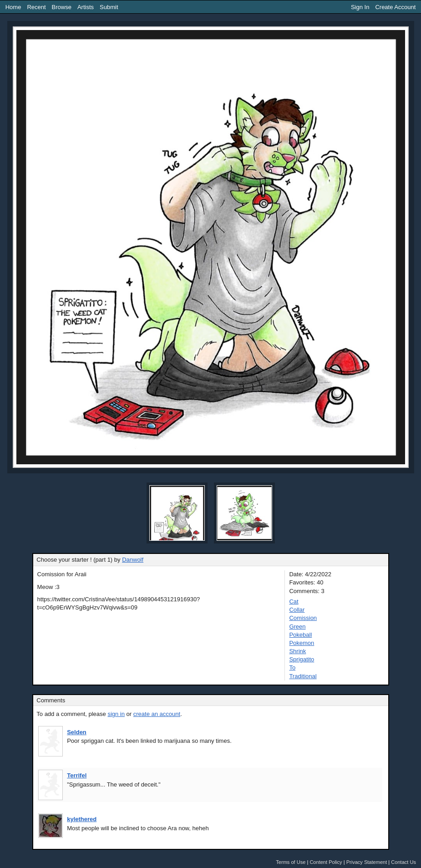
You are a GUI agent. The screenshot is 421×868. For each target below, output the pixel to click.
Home (13, 7)
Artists (85, 7)
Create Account (395, 7)
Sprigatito (301, 659)
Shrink (297, 651)
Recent (36, 7)
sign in (116, 714)
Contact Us (403, 862)
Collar (296, 609)
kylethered (81, 819)
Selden (76, 732)
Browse (61, 7)
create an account (156, 714)
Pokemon (301, 643)
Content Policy (325, 862)
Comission (303, 617)
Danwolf (132, 559)
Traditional (302, 676)
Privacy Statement (366, 862)
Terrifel (76, 775)
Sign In (360, 7)
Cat (293, 601)
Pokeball (300, 634)
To (292, 667)
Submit (109, 7)
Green (297, 626)
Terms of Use (290, 862)
